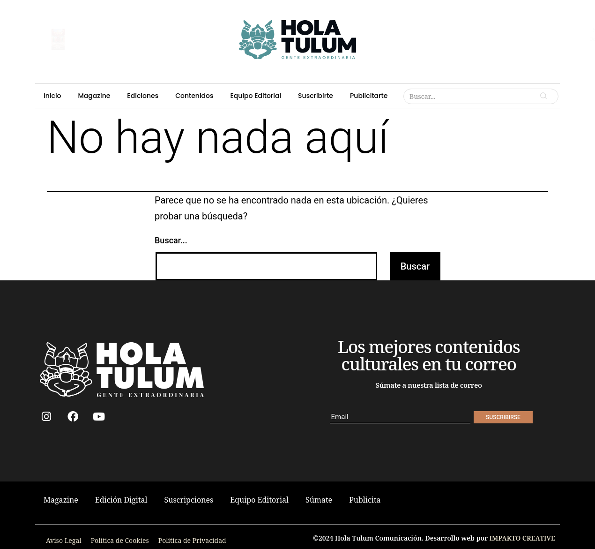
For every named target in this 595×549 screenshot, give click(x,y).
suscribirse (102, 35)
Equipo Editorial (338, 12)
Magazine (194, 12)
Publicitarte (439, 12)
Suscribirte (391, 12)
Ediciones (237, 12)
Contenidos (284, 12)
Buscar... (171, 240)
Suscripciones (189, 500)
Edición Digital (121, 500)
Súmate (318, 500)
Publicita (364, 500)
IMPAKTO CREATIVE (522, 538)
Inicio (156, 12)
